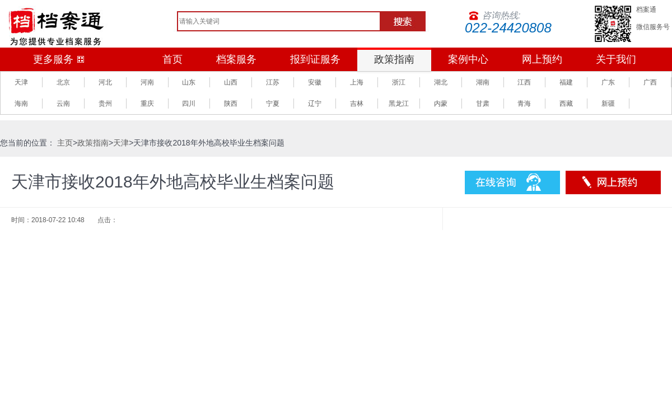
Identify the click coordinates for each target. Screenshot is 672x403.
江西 (524, 82)
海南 (21, 103)
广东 (608, 82)
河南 (147, 82)
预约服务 (613, 182)
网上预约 (542, 59)
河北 (105, 82)
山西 (230, 82)
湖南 (482, 82)
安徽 (314, 82)
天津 (21, 82)
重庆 (147, 103)
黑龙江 (399, 103)
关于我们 (616, 59)
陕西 (230, 103)
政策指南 (394, 59)
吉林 (356, 103)
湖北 (440, 82)
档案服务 (236, 59)
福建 (566, 82)
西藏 (566, 103)
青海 (524, 103)
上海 (356, 82)
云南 (63, 103)
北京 (63, 82)
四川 (188, 103)
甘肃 (482, 103)
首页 (172, 59)
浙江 (398, 82)
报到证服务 (315, 59)
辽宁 (314, 103)
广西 (650, 82)
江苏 (272, 82)
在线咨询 (512, 182)
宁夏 (272, 103)
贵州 (105, 103)
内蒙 (440, 103)
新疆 (608, 103)
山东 (188, 82)
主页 (65, 142)
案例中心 (468, 59)
